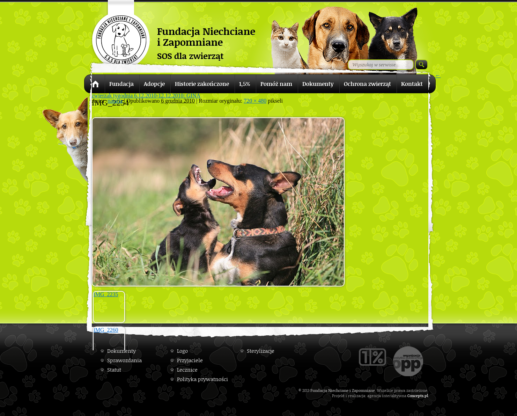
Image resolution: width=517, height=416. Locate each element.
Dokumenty (121, 351)
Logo (182, 351)
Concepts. (415, 395)
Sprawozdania (124, 360)
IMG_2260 (106, 330)
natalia (115, 101)
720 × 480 (255, 101)
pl (426, 395)
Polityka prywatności (202, 379)
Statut (114, 369)
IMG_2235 (106, 294)
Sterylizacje (260, 351)
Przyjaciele (190, 360)
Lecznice (187, 369)
